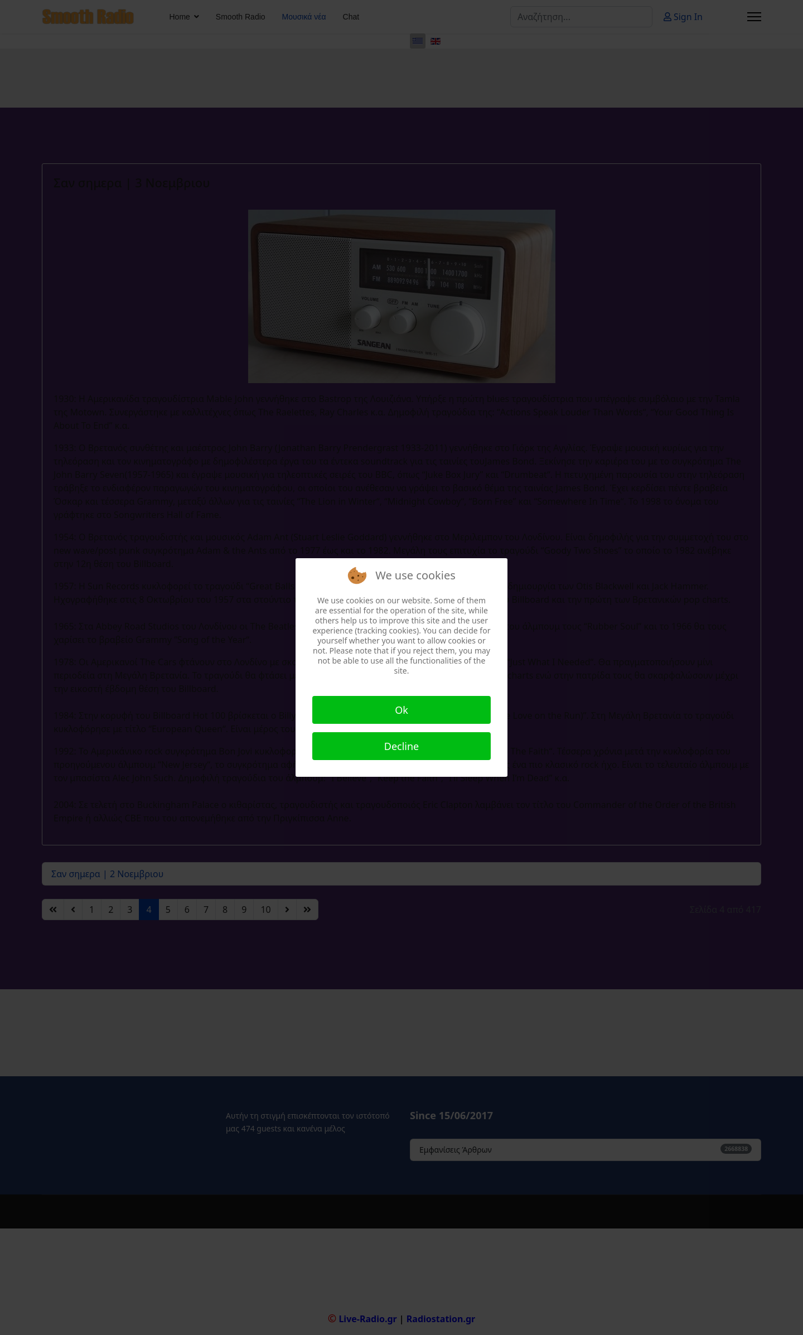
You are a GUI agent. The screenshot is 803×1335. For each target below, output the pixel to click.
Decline (401, 746)
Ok (401, 710)
